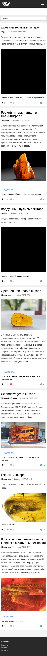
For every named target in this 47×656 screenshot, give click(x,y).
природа (10, 194)
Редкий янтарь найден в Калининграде (19, 114)
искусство (29, 457)
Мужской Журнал (9, 398)
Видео (4, 32)
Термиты (19, 98)
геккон (5, 524)
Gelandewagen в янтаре (18, 394)
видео (4, 98)
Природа (5, 120)
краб (9, 376)
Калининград (21, 194)
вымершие (17, 376)
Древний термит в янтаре (20, 27)
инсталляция (18, 457)
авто (37, 457)
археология (39, 98)
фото (4, 194)
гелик (9, 457)
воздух (26, 276)
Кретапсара (35, 376)
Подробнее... (9, 189)
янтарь (11, 98)
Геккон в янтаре (13, 475)
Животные (6, 295)
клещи (12, 621)
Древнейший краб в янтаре (21, 291)
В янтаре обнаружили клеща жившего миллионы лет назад (23, 541)
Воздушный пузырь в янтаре (22, 209)
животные (28, 98)
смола (38, 194)
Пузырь (18, 276)
